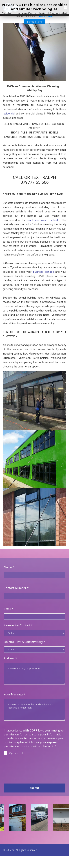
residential (9, 113)
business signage (43, 271)
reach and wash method (42, 220)
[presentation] (31, 769)
